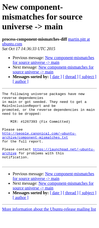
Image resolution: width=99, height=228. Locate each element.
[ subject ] (87, 76)
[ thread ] (70, 76)
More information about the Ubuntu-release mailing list (49, 223)
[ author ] (21, 81)
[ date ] (56, 76)
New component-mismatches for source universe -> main (53, 60)
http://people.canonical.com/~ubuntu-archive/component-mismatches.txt (39, 144)
